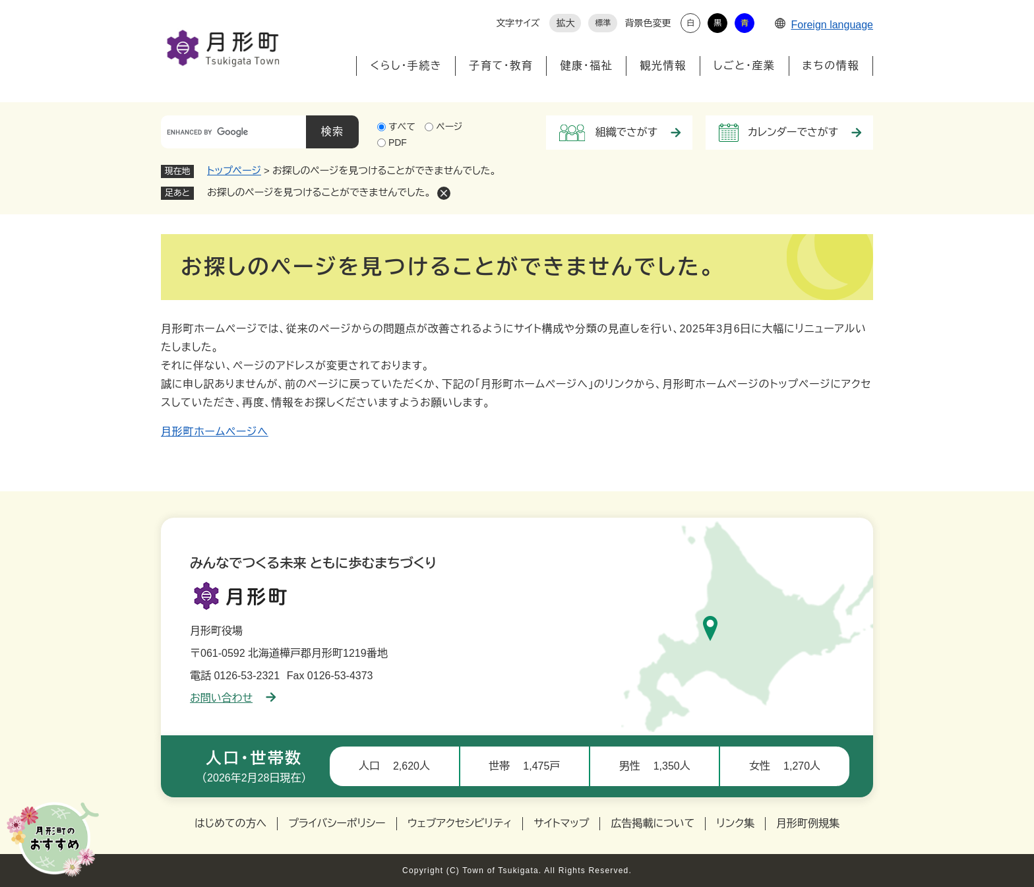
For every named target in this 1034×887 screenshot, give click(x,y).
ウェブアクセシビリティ (460, 823)
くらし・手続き (406, 65)
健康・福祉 (586, 65)
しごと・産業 (745, 65)
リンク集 (735, 823)
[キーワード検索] (233, 131)
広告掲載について (652, 823)
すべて (401, 126)
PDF (397, 142)
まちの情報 (831, 65)
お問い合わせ (233, 698)
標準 (603, 23)
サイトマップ (561, 823)
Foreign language (824, 24)
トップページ (234, 170)
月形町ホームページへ (214, 431)
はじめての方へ (230, 823)
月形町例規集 (807, 823)
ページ (449, 126)
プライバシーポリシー (337, 823)
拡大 (565, 23)
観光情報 (663, 65)
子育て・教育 (501, 65)
